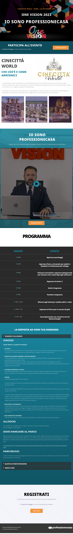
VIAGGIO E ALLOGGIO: (15, 336)
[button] (36, 336)
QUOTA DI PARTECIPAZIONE (18, 464)
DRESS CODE (10, 468)
